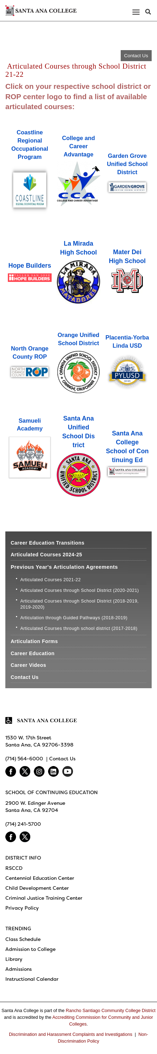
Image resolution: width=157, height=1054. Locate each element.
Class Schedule (23, 939)
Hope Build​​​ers (29, 265)
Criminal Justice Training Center (43, 898)
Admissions (18, 969)
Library (13, 959)
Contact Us (136, 55)
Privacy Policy (22, 908)
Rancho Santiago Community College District (111, 1010)
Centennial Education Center (39, 878)
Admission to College (30, 949)
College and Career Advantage (78, 146)
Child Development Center (37, 888)
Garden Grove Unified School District (127, 164)
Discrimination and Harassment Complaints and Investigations (70, 1034)
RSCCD (13, 868)
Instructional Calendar (31, 979)
